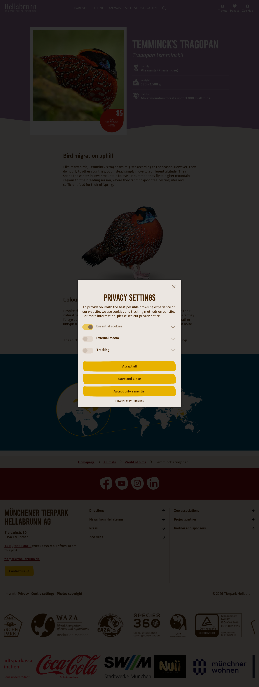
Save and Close (129, 379)
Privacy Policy (123, 400)
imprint (139, 400)
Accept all (129, 366)
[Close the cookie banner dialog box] (173, 287)
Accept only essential (129, 391)
